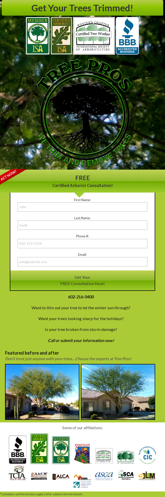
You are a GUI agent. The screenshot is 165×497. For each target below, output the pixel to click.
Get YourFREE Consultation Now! (82, 280)
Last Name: (82, 218)
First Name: (82, 200)
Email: (82, 255)
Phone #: (82, 236)
